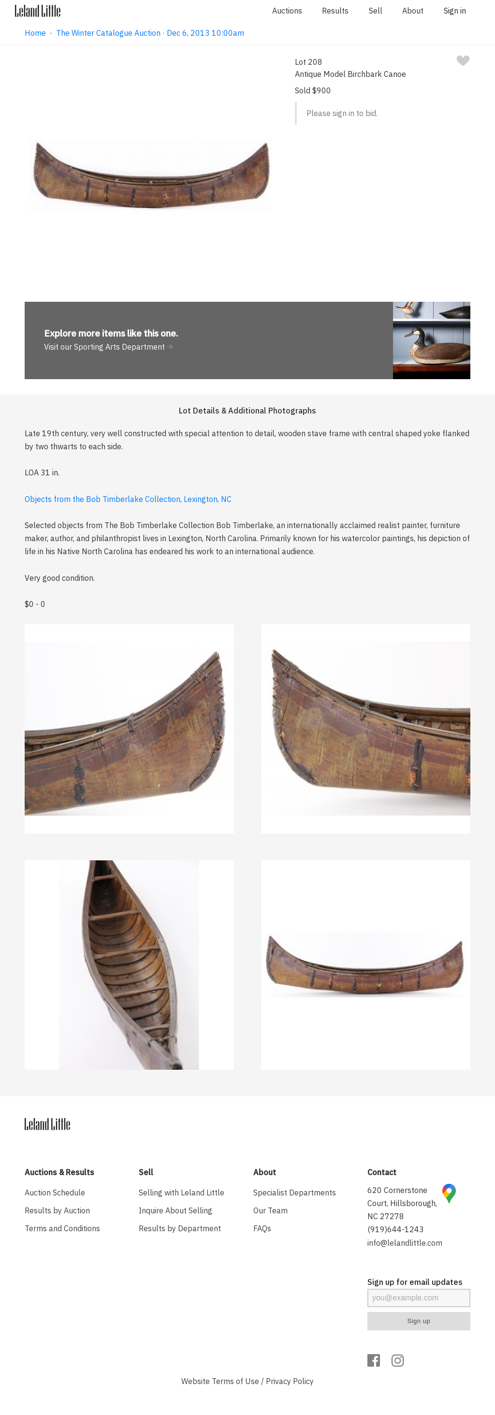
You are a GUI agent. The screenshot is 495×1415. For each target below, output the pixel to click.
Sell (375, 10)
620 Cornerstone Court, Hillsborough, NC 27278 (402, 1203)
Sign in (455, 10)
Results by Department (180, 1228)
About (412, 10)
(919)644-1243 (395, 1229)
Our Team (270, 1210)
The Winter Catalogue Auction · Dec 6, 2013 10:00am (150, 33)
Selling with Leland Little (181, 1192)
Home (35, 33)
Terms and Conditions (62, 1228)
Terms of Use (235, 1381)
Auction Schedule (55, 1192)
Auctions (287, 10)
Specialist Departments (294, 1192)
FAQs (262, 1228)
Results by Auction (57, 1210)
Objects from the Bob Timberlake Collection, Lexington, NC (128, 499)
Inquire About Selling (175, 1210)
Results (335, 10)
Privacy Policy (290, 1381)
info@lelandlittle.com (404, 1243)
